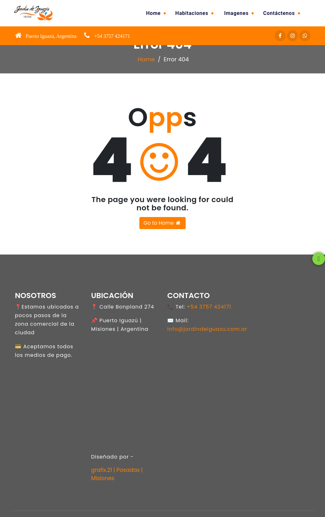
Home (153, 13)
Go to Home (162, 223)
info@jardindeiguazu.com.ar (207, 329)
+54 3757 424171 (209, 306)
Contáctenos (279, 13)
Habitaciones (191, 13)
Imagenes (236, 13)
